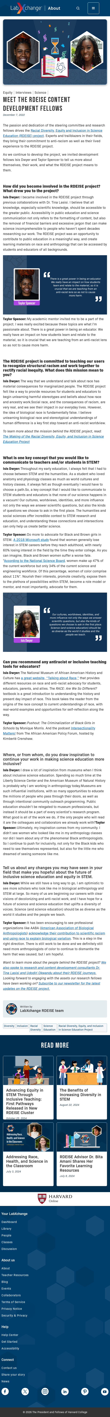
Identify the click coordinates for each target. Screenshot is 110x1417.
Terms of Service (13, 1302)
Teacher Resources (15, 1275)
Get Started (9, 1341)
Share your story (13, 1374)
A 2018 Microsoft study (31, 540)
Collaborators (11, 1295)
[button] (77, 8)
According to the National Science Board (34, 561)
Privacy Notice (11, 1309)
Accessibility (10, 1348)
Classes (7, 1242)
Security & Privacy (14, 1315)
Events (6, 1288)
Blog (4, 1282)
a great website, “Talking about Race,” (50, 678)
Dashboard (9, 1222)
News (5, 1381)
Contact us (9, 1368)
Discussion (9, 1249)
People (6, 1235)
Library (6, 1228)
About (5, 1268)
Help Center (9, 1335)
